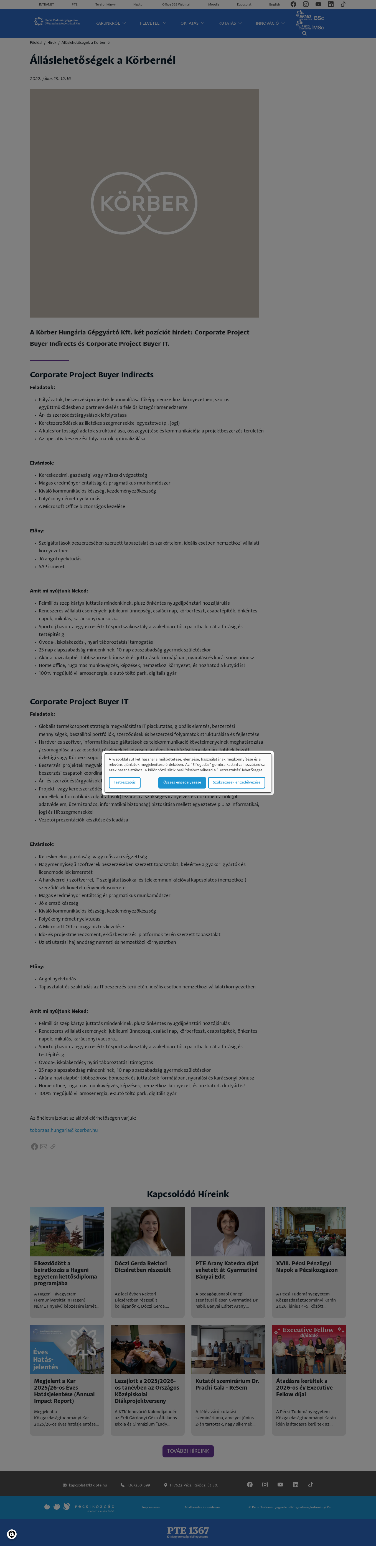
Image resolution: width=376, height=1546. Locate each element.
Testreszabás (125, 783)
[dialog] (188, 772)
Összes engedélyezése (182, 783)
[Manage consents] (12, 1534)
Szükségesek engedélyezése (236, 783)
